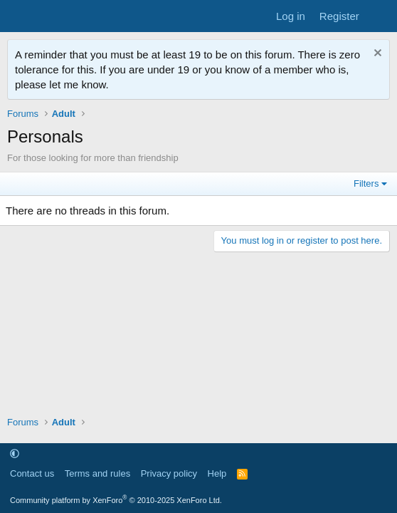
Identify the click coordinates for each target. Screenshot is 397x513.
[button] (14, 453)
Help (217, 473)
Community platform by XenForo (116, 500)
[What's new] (380, 16)
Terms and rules (97, 473)
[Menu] (19, 16)
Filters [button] (366, 183)
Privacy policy (169, 473)
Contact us (32, 473)
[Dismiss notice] (376, 54)
